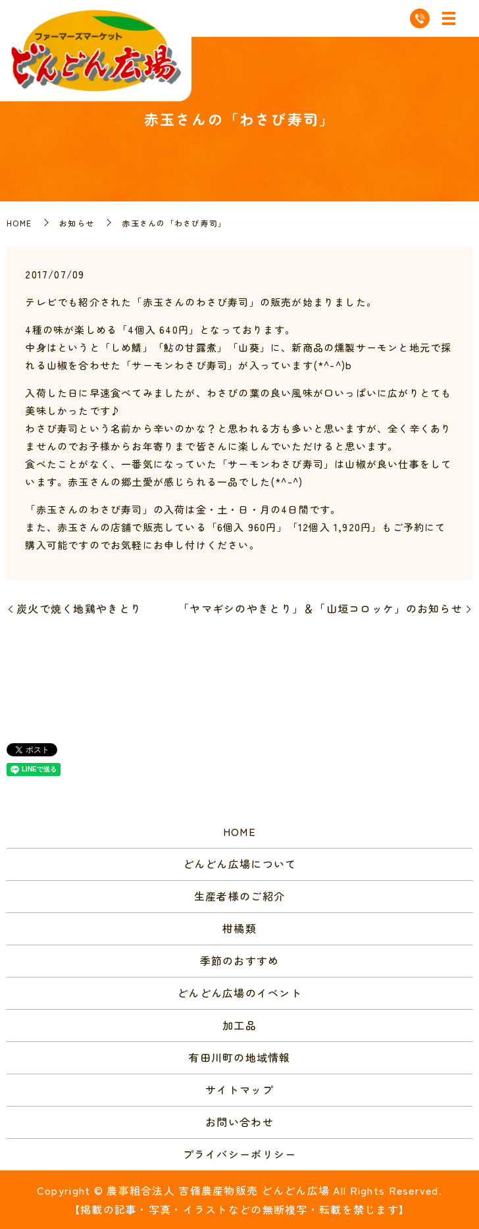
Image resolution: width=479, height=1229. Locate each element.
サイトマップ (239, 1089)
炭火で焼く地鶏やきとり (78, 608)
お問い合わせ (239, 1122)
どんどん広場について (240, 864)
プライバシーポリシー (240, 1154)
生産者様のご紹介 (239, 896)
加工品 (239, 1025)
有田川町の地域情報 (239, 1057)
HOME (19, 222)
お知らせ (76, 222)
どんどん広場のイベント (239, 993)
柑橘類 (239, 928)
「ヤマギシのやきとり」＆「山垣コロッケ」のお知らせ (320, 608)
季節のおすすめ (240, 960)
